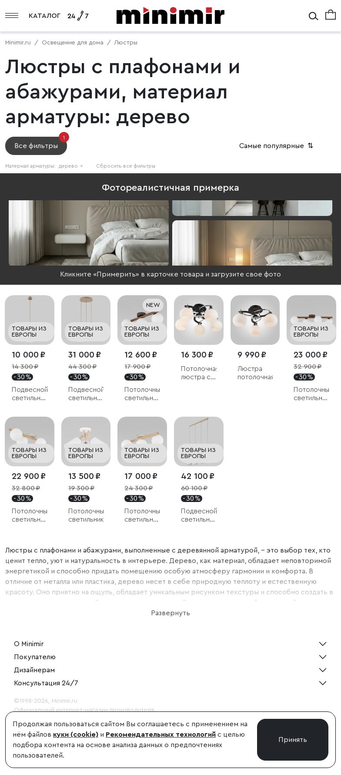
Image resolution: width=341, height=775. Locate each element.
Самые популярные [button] (277, 145)
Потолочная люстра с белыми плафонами (199, 373)
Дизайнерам (34, 670)
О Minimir (28, 643)
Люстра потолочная (255, 373)
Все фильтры (40, 143)
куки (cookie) (75, 734)
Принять (292, 739)
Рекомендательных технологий (161, 734)
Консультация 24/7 (46, 683)
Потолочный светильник (86, 515)
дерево (71, 165)
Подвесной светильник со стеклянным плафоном (29, 394)
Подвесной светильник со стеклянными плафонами (86, 394)
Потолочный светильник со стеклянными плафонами (142, 394)
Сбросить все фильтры (125, 165)
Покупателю (35, 657)
